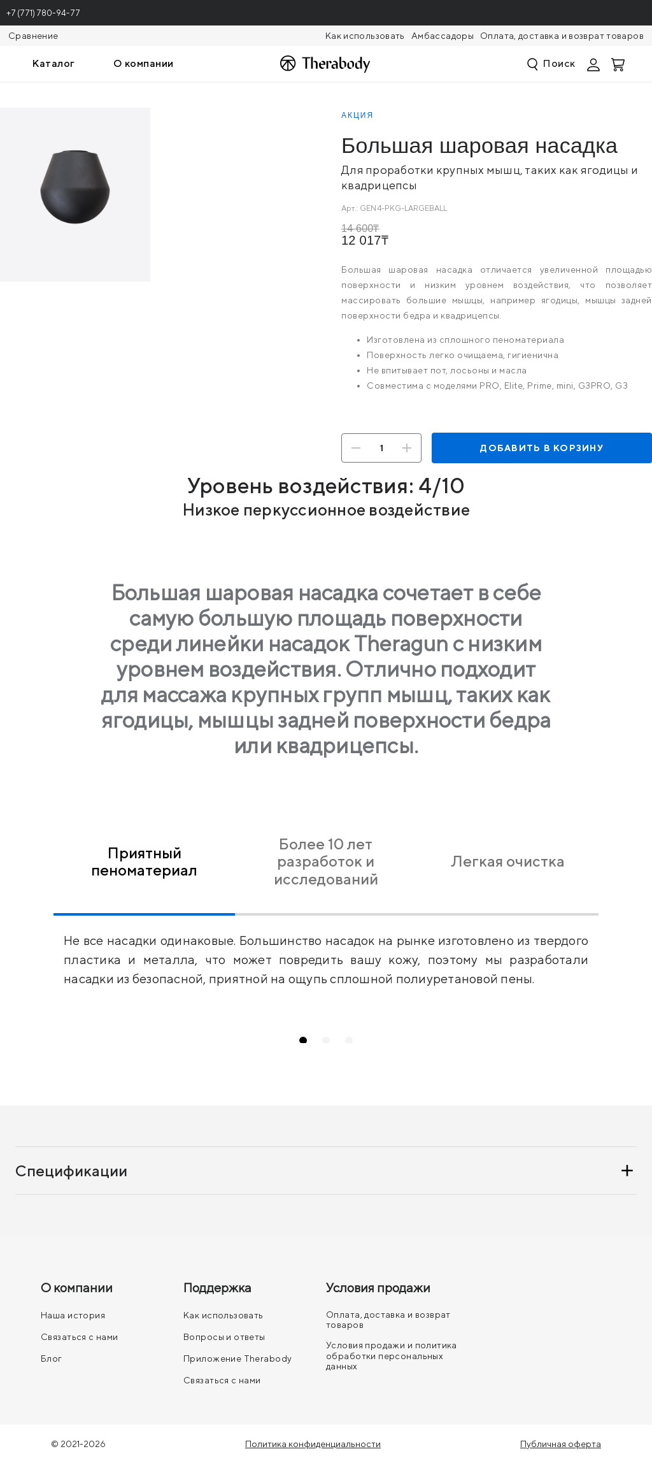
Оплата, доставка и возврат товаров (562, 36)
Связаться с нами (79, 1337)
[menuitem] (53, 64)
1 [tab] (317, 1040)
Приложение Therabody (237, 1358)
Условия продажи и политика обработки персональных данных (391, 1355)
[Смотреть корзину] (619, 63)
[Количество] (382, 448)
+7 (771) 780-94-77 (43, 13)
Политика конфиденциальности (313, 1444)
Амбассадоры (442, 36)
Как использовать (365, 36)
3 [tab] (363, 1040)
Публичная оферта (560, 1444)
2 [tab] (340, 1040)
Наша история (73, 1315)
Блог (51, 1358)
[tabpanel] (326, 952)
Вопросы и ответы (224, 1337)
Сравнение (33, 36)
